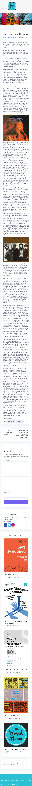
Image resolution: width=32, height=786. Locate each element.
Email (5, 486)
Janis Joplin (11, 421)
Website (6, 493)
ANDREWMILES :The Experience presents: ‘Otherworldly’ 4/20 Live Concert (22, 434)
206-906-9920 (8, 519)
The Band (19, 421)
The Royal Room (10, 514)
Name (6, 479)
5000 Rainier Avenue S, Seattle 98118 (15, 518)
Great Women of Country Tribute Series (9, 432)
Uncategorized (12, 37)
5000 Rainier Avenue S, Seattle (11, 780)
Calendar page (13, 763)
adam (4, 37)
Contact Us (7, 521)
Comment (7, 460)
